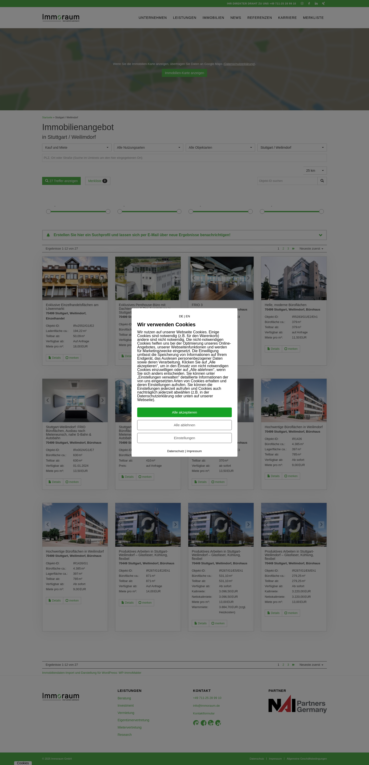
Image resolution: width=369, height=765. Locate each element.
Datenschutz (175, 451)
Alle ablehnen (184, 425)
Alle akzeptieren (184, 412)
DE (181, 316)
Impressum (194, 451)
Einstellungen (184, 438)
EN (188, 316)
